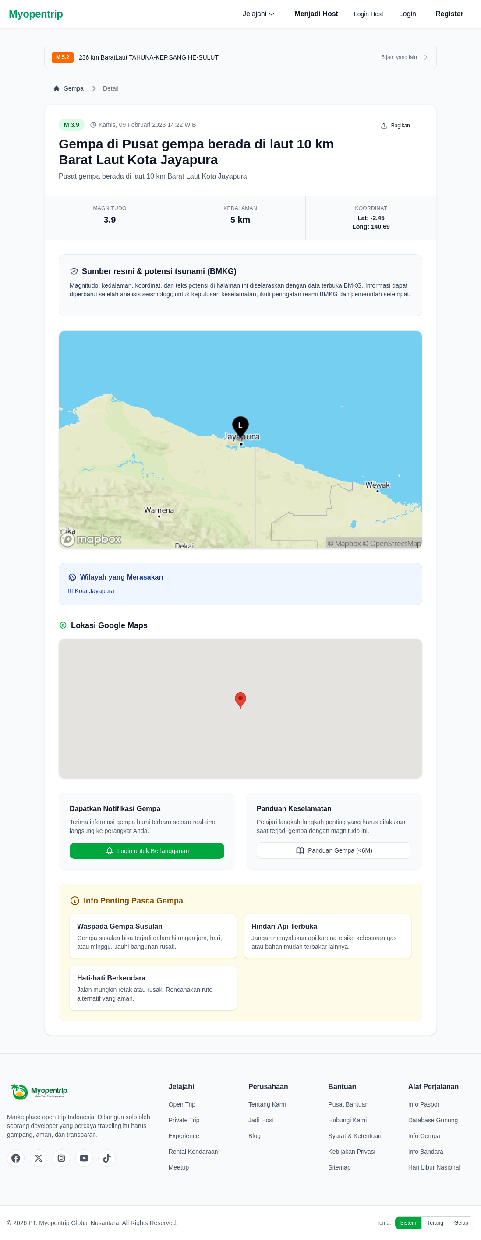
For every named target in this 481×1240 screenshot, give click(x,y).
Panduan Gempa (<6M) (334, 850)
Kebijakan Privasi (351, 1151)
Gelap (461, 1223)
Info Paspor (424, 1104)
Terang (435, 1223)
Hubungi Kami (347, 1120)
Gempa (68, 88)
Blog (254, 1135)
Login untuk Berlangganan (147, 851)
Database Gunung (433, 1120)
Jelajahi (259, 14)
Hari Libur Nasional (434, 1167)
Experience (184, 1135)
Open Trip (182, 1104)
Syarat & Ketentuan (354, 1135)
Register (449, 14)
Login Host (368, 14)
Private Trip (184, 1120)
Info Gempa (424, 1135)
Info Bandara (425, 1151)
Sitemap (339, 1167)
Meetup (179, 1167)
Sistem (408, 1223)
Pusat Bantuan (348, 1104)
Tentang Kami (267, 1104)
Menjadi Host (316, 14)
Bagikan (395, 125)
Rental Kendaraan (193, 1151)
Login (407, 14)
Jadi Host (261, 1120)
